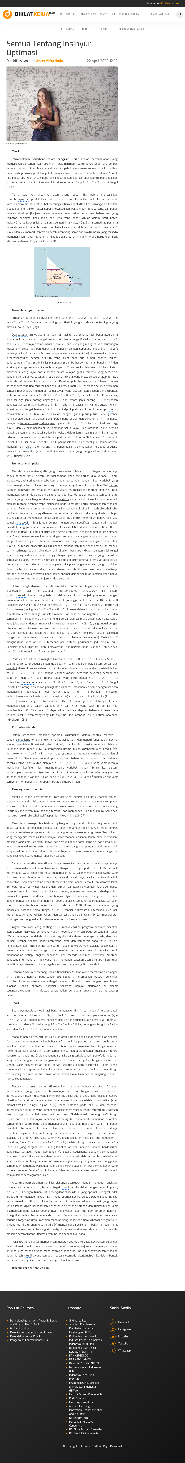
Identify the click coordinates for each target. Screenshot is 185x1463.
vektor (16, 753)
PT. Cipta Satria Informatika (86, 1429)
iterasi (65, 1187)
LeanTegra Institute (81, 1402)
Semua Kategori (159, 14)
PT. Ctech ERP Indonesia (83, 1433)
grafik (36, 362)
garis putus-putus (87, 414)
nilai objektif (59, 633)
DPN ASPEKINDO (79, 1355)
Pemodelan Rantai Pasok (25, 1336)
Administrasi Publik (107, 17)
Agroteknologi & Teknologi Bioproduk (131, 17)
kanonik (21, 595)
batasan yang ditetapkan (37, 423)
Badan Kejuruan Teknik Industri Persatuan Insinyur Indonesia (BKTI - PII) (85, 1340)
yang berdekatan (61, 532)
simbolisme (23, 740)
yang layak (22, 522)
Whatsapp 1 (121, 1350)
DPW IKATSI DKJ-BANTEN (84, 1363)
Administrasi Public (88, 17)
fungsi (16, 536)
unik (28, 447)
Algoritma (19, 927)
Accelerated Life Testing (67, 17)
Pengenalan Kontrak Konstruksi (29, 1340)
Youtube (119, 1343)
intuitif (28, 1255)
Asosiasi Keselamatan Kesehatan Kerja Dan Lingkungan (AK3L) (82, 1328)
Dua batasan (20, 334)
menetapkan (46, 623)
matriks (108, 735)
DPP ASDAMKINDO (80, 1359)
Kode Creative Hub (80, 1398)
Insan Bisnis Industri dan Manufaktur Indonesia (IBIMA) (84, 1386)
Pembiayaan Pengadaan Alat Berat (31, 1332)
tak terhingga (18, 550)
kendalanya (27, 682)
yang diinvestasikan (29, 1065)
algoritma (63, 499)
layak (104, 377)
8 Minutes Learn (79, 1320)
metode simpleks (27, 463)
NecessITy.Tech (78, 1418)
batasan (18, 1015)
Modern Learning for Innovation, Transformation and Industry (86, 1410)
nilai (111, 409)
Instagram (120, 1329)
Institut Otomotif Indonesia (85, 1394)
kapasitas (23, 199)
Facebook (120, 1322)
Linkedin (119, 1336)
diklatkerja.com (169, 3)
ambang (31, 1161)
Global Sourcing (19, 1328)
